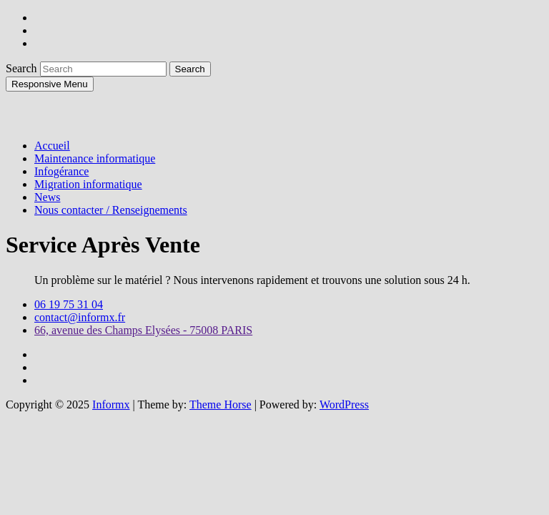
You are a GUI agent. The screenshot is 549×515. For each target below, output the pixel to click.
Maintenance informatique (94, 158)
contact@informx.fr (79, 317)
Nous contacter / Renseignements (110, 210)
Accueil (52, 145)
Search (23, 68)
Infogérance (61, 171)
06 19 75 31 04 (68, 304)
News (47, 197)
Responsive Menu (49, 84)
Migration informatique (88, 184)
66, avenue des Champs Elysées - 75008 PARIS (143, 330)
